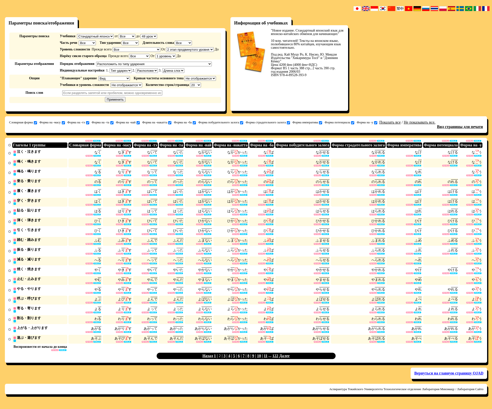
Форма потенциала (339, 122)
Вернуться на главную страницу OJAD (448, 378)
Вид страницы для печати (460, 127)
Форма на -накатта (156, 122)
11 (265, 361)
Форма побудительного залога (220, 122)
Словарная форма (23, 122)
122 (275, 361)
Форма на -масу (52, 122)
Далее (284, 361)
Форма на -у (367, 122)
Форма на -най (128, 122)
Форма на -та (103, 122)
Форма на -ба (185, 122)
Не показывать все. (419, 122)
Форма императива (307, 122)
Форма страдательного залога (268, 122)
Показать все (390, 122)
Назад (207, 361)
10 (259, 361)
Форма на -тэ (78, 122)
